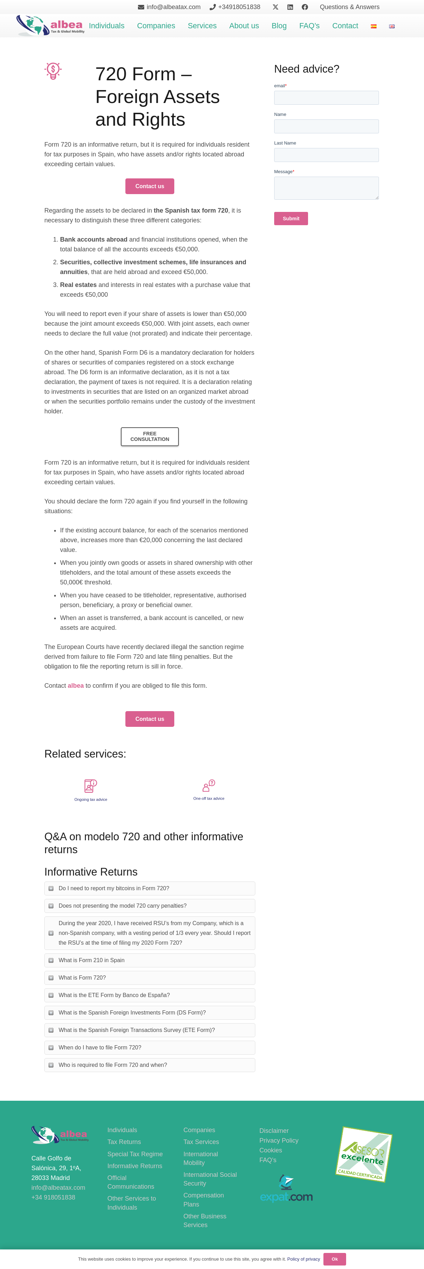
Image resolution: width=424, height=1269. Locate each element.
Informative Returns (135, 1166)
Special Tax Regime (135, 1154)
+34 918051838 (53, 1197)
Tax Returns (124, 1141)
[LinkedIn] (290, 7)
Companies (199, 1130)
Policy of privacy (303, 1259)
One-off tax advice (208, 798)
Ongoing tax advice (90, 799)
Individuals (122, 1130)
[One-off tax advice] (209, 784)
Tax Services (201, 1141)
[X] (275, 7)
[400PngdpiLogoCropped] (50, 26)
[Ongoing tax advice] (91, 784)
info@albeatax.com (58, 1187)
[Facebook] (305, 7)
